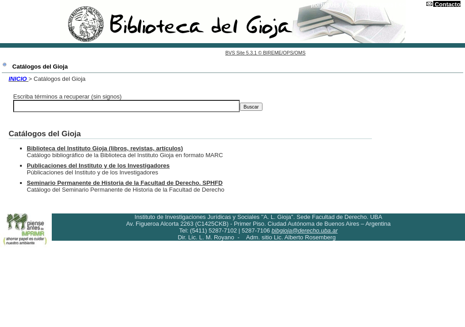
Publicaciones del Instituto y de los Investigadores (98, 165)
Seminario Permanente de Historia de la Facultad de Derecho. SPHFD (125, 182)
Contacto (447, 4)
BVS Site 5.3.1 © (244, 52)
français (382, 4)
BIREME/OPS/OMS (284, 52)
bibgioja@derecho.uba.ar (304, 230)
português (325, 4)
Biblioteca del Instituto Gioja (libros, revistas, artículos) (105, 148)
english (355, 4)
